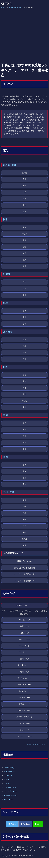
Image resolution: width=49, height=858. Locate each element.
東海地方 (7, 332)
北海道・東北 (9, 165)
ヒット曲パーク (24, 665)
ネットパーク (24, 620)
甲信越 (6, 274)
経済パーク (24, 730)
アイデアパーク (24, 698)
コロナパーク (24, 723)
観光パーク (24, 672)
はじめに (8, 84)
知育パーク (24, 626)
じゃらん (7, 783)
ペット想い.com (10, 791)
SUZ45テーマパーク (15, 7)
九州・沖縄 (8, 492)
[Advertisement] (24, 35)
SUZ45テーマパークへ (24, 605)
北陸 (5, 303)
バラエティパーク (24, 685)
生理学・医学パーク (24, 717)
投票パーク (24, 633)
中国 (5, 415)
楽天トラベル (9, 772)
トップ (3, 7)
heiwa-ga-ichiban (10, 795)
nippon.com (8, 799)
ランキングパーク (24, 678)
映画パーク (24, 659)
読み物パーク (24, 704)
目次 (5, 150)
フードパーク (24, 652)
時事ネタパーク (24, 710)
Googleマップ (9, 768)
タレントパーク (24, 691)
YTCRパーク (24, 646)
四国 (5, 457)
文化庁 (6, 780)
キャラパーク (24, 639)
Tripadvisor (8, 775)
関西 (5, 367)
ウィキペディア (10, 787)
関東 (5, 219)
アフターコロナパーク (24, 736)
